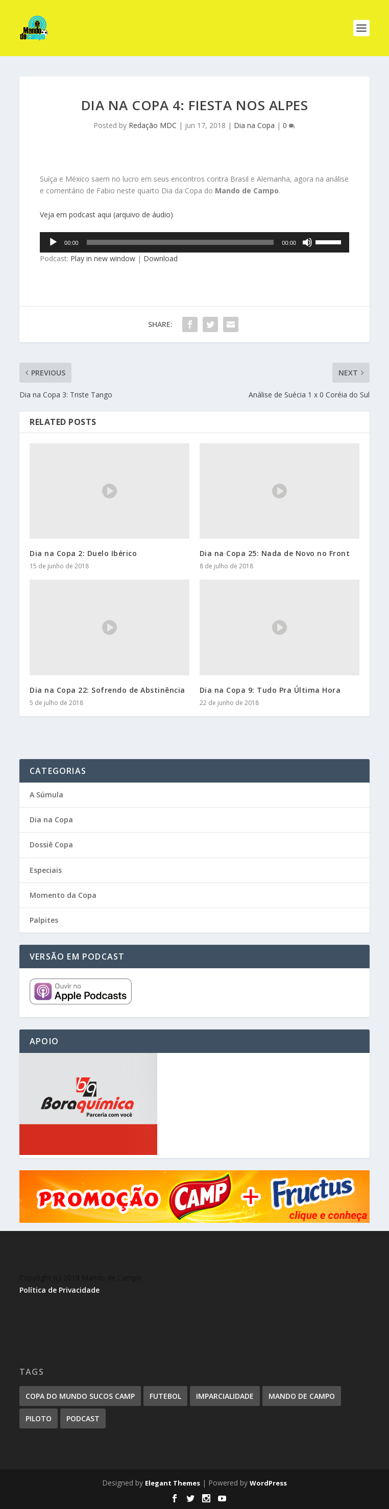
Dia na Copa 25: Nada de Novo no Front (275, 553)
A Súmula (46, 794)
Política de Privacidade (59, 1290)
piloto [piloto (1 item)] (39, 1418)
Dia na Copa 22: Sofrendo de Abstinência (107, 690)
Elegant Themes (172, 1483)
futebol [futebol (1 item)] (165, 1396)
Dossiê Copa (51, 844)
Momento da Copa (63, 895)
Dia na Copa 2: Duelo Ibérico (83, 553)
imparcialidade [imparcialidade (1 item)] (225, 1396)
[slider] (180, 242)
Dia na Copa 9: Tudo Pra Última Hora (270, 690)
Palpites (44, 920)
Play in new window (102, 258)
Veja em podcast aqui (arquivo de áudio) (106, 214)
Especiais (46, 870)
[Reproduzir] (53, 242)
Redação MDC (153, 125)
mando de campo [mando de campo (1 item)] (302, 1396)
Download (160, 258)
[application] (194, 242)
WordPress (268, 1483)
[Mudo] (307, 242)
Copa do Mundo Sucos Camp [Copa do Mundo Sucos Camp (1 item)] (80, 1396)
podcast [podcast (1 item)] (83, 1418)
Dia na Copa (254, 125)
